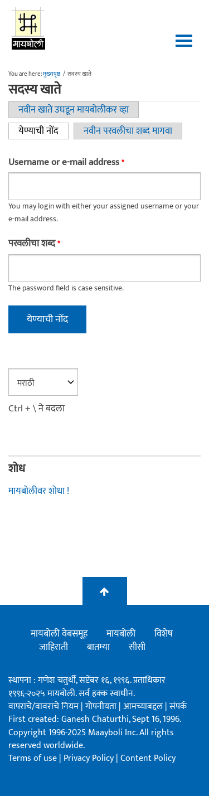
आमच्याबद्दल (144, 706)
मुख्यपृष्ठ (51, 74)
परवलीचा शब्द (34, 243)
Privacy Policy (90, 758)
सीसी (137, 647)
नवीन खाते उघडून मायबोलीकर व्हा (73, 110)
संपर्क (178, 706)
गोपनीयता (102, 706)
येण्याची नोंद (43, 131)
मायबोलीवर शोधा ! (38, 491)
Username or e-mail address (66, 162)
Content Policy (148, 758)
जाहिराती (53, 647)
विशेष (163, 634)
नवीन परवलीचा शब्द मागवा (128, 131)
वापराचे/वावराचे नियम (43, 706)
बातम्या (98, 647)
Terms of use (32, 758)
